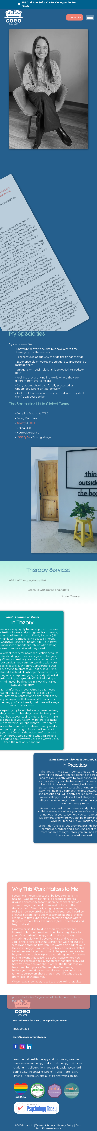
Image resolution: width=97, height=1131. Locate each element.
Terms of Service (45, 1125)
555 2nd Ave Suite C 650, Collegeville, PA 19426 (47, 4)
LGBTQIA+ (23, 437)
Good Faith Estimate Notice (58, 1127)
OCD (32, 423)
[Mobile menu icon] (90, 17)
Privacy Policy (65, 1125)
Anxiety (21, 423)
